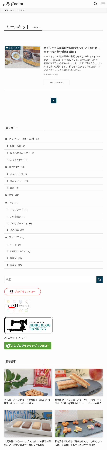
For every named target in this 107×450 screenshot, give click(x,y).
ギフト (15, 244)
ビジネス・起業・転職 (24, 138)
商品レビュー (19, 181)
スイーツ (16, 237)
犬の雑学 (17, 230)
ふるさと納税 (18, 160)
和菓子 (16, 265)
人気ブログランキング (15, 337)
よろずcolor (12, 4)
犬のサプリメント (21, 223)
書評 (14, 187)
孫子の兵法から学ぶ (22, 153)
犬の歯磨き (17, 216)
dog (13, 202)
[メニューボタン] (103, 4)
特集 (14, 194)
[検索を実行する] (99, 279)
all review (16, 167)
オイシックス (18, 174)
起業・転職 (17, 146)
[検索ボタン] (95, 4)
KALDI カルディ (20, 251)
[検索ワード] (53, 279)
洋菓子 (16, 258)
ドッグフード (18, 209)
